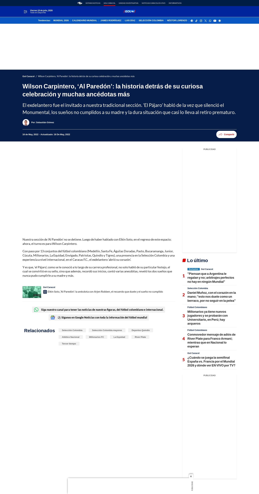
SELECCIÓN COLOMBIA (151, 20)
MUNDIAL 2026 (61, 20)
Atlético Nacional (70, 337)
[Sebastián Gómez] (45, 122)
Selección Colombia (72, 330)
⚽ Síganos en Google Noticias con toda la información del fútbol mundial (98, 317)
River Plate (140, 337)
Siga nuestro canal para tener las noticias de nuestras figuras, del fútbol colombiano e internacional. (98, 309)
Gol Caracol (109, 3)
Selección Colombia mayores (107, 330)
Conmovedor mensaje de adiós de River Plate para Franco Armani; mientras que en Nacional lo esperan (212, 340)
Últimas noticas (93, 3)
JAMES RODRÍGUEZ (110, 20)
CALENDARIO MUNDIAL (84, 20)
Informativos (175, 3)
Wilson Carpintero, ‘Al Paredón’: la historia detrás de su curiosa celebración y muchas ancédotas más (86, 76)
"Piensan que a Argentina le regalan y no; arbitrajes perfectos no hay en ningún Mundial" (211, 277)
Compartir (226, 134)
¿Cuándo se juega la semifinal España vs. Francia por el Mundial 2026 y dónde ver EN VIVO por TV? (211, 361)
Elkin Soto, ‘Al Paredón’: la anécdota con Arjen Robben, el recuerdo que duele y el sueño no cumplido (105, 291)
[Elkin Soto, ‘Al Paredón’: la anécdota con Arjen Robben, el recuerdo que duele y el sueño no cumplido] (32, 292)
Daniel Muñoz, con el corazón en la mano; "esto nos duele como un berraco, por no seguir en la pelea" (212, 296)
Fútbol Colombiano (197, 307)
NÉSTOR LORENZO (177, 20)
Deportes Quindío (141, 330)
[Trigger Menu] (25, 11)
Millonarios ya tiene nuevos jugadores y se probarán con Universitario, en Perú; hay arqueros (208, 317)
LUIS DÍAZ (130, 20)
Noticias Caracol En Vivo (153, 3)
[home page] (80, 3)
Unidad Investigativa (128, 3)
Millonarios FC (96, 337)
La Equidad (119, 337)
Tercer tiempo (69, 343)
